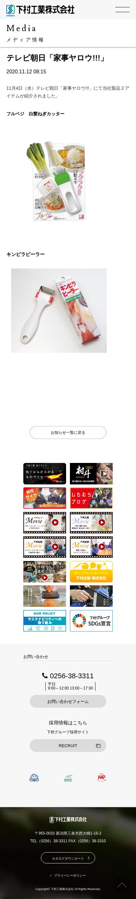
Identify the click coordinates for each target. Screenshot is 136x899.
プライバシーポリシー (70, 875)
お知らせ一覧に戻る (68, 432)
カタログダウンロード (68, 858)
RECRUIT (68, 745)
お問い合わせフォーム (68, 701)
